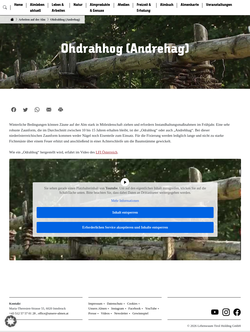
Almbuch (166, 4)
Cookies (132, 303)
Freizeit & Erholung (144, 7)
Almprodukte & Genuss (100, 7)
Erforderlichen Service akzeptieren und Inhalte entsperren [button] (125, 227)
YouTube (151, 308)
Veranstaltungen (219, 4)
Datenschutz (115, 303)
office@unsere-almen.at (53, 313)
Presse (92, 313)
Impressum (95, 303)
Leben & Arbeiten (58, 7)
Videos (105, 313)
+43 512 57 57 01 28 (22, 313)
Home (18, 4)
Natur (78, 4)
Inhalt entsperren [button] (125, 212)
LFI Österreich (106, 152)
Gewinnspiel (140, 313)
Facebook (134, 308)
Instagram (117, 308)
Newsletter (121, 313)
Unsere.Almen (97, 308)
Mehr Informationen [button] (125, 201)
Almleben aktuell (37, 7)
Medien (123, 4)
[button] (10, 321)
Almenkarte (190, 4)
